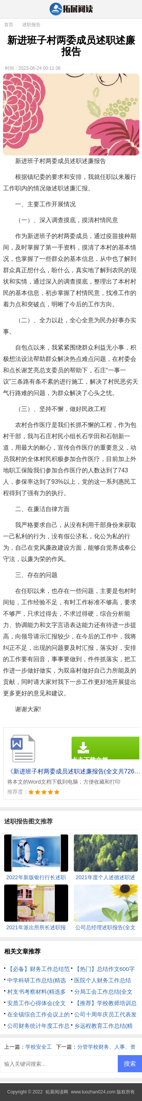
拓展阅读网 (56, 1092)
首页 (8, 24)
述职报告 (31, 24)
